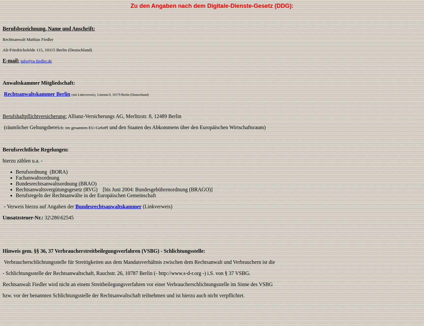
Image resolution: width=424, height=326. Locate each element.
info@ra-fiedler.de (36, 61)
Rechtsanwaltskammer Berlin (37, 94)
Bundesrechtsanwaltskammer (109, 206)
